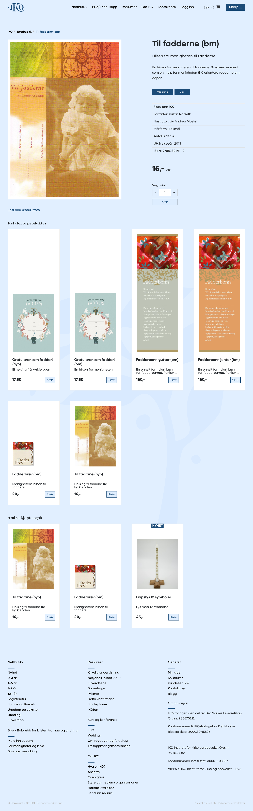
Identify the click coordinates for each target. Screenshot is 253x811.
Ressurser (95, 662)
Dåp (183, 92)
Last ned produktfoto (24, 210)
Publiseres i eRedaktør (231, 804)
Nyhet (12, 673)
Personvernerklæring (50, 804)
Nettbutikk (24, 31)
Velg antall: (159, 185)
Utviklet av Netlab (204, 804)
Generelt (174, 662)
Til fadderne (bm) (49, 31)
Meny (233, 7)
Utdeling (163, 92)
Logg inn (187, 7)
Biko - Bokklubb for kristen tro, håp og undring (42, 731)
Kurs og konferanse (102, 720)
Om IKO (93, 757)
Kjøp (165, 202)
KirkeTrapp (16, 720)
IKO (10, 31)
